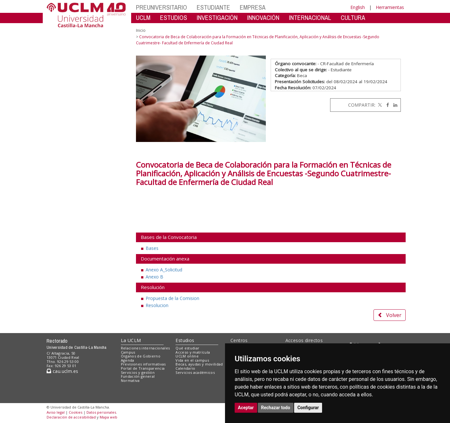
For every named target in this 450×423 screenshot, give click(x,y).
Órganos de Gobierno (140, 356)
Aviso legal (56, 412)
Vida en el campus (192, 360)
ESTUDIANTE (213, 7)
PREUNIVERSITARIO (161, 7)
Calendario (185, 368)
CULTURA (353, 17)
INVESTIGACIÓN (217, 17)
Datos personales (101, 412)
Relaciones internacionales (145, 348)
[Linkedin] (393, 105)
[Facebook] (386, 105)
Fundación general (138, 376)
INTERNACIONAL (310, 17)
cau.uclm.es (62, 371)
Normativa (130, 380)
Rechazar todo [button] (275, 407)
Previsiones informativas (143, 364)
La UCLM (131, 340)
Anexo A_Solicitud (164, 270)
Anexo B (154, 277)
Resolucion (157, 305)
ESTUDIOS (173, 17)
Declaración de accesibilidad (71, 417)
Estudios (185, 340)
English (357, 7)
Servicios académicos (195, 372)
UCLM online (187, 356)
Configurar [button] (308, 407)
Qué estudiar (187, 348)
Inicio (141, 30)
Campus (128, 352)
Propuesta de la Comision (172, 298)
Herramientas (390, 7)
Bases (152, 248)
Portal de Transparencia (143, 368)
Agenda (127, 360)
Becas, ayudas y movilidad (199, 364)
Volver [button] (389, 315)
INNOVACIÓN (263, 17)
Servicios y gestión (138, 372)
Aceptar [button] (246, 407)
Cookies (75, 412)
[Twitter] (379, 105)
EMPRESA (253, 7)
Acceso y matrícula (193, 352)
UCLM (143, 17)
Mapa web (108, 417)
